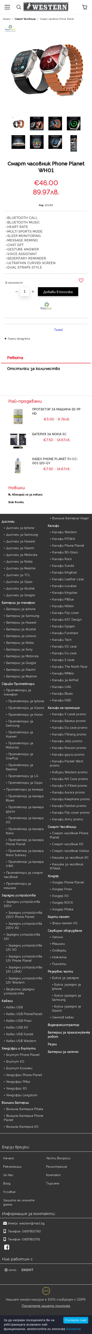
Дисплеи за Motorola (22, 555)
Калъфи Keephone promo (71, 799)
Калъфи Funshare (65, 633)
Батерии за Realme (21, 676)
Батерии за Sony (19, 649)
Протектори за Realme (19, 767)
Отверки (59, 950)
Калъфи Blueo (62, 693)
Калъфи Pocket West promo (66, 763)
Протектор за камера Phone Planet (25, 842)
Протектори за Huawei (19, 734)
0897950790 (31, 1231)
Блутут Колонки (19, 1068)
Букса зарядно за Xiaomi (66, 1008)
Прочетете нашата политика (46, 1306)
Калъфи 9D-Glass (65, 552)
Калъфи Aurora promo (68, 792)
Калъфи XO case (64, 646)
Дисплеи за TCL (18, 575)
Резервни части (60, 971)
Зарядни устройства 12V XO (24, 947)
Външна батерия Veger (70, 518)
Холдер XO (60, 896)
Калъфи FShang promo (69, 734)
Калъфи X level (63, 660)
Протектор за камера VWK (25, 863)
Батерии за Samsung (22, 615)
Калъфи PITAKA (63, 539)
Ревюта (15, 357)
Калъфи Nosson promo (69, 748)
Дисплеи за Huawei (20, 541)
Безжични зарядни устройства (19, 991)
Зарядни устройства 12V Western (24, 980)
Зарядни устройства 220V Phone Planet (24, 914)
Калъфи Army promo (67, 819)
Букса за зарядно (65, 978)
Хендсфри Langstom (22, 1095)
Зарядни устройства (19, 895)
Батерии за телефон (18, 602)
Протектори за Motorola (19, 745)
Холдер (53, 876)
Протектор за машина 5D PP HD (56, 411)
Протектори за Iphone (26, 701)
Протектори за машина (17, 885)
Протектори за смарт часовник (23, 874)
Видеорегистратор (63, 1025)
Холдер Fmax (62, 889)
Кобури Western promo (69, 772)
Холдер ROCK (62, 902)
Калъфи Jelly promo (67, 741)
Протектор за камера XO (25, 820)
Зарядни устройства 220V (22, 903)
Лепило (57, 937)
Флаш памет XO (65, 923)
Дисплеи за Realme (21, 568)
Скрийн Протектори (18, 684)
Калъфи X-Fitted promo (69, 785)
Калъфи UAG (61, 687)
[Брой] (24, 291)
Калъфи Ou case (64, 653)
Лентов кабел (63, 1017)
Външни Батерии (15, 1102)
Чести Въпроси (58, 1158)
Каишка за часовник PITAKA (66, 866)
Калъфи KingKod (64, 572)
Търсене (52, 1183)
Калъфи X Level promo (69, 714)
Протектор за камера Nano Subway (25, 853)
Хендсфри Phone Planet (24, 1075)
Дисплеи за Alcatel (20, 588)
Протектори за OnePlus (19, 756)
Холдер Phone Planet (68, 882)
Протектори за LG (23, 776)
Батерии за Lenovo (21, 636)
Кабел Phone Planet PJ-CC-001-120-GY (55, 461)
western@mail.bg (32, 1223)
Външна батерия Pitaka (24, 1109)
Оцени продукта (19, 338)
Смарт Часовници (25, 18)
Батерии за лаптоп (63, 1052)
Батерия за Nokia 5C (49, 434)
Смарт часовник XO (68, 844)
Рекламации (12, 1166)
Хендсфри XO (16, 1088)
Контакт (53, 1175)
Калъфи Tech (61, 639)
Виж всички (16, 502)
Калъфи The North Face (69, 666)
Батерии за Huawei (21, 622)
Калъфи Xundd (63, 565)
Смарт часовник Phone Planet (57, 18)
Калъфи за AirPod (65, 680)
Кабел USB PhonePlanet (24, 1014)
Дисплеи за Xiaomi (20, 548)
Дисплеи (8, 521)
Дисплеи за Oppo (19, 581)
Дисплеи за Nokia (19, 561)
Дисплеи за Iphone (20, 528)
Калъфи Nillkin (63, 606)
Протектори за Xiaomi (26, 708)
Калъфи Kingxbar (65, 592)
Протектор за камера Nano (25, 831)
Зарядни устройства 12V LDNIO (24, 969)
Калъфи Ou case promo (69, 727)
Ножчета (59, 957)
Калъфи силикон (64, 586)
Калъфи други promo (68, 754)
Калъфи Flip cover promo (71, 812)
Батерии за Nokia (20, 642)
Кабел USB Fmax (19, 1020)
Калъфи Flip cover (65, 613)
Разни (52, 1044)
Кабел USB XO (17, 1027)
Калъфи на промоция (64, 708)
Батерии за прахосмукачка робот (69, 1034)
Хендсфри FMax (18, 1081)
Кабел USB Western (21, 1041)
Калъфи (53, 526)
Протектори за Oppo (25, 782)
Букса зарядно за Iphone (66, 986)
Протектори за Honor (25, 714)
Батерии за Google (21, 663)
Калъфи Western (64, 532)
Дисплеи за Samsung (22, 534)
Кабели (7, 1001)
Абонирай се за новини (27, 494)
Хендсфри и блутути (18, 1048)
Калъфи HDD (61, 700)
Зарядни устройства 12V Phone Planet (24, 958)
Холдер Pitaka (62, 909)
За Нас (8, 1175)
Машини (58, 943)
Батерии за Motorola (22, 656)
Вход (6, 1183)
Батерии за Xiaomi (21, 669)
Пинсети (59, 964)
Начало (6, 18)
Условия (9, 1192)
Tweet (58, 330)
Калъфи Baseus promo (69, 721)
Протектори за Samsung (19, 723)
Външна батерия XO (22, 1126)
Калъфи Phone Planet (68, 545)
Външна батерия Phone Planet (23, 1117)
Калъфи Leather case (68, 579)
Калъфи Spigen (63, 626)
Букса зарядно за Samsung (66, 997)
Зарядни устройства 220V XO (24, 925)
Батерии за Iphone (21, 609)
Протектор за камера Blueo (25, 798)
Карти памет (59, 917)
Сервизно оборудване (65, 930)
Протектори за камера (24, 789)
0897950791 (31, 1239)
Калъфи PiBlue (63, 599)
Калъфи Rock (62, 559)
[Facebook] (7, 1247)
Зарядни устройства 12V (22, 936)
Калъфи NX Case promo (70, 779)
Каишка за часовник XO (70, 857)
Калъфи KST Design (67, 619)
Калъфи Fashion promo (69, 806)
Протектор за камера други (25, 809)
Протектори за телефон (17, 692)
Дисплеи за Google (20, 595)
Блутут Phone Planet (23, 1054)
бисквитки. (74, 1329)
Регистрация (56, 1166)
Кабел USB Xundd (19, 1034)
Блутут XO (15, 1061)
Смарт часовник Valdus (70, 851)
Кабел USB (14, 1007)
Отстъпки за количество (33, 368)
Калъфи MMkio (63, 673)
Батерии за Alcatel (21, 629)
